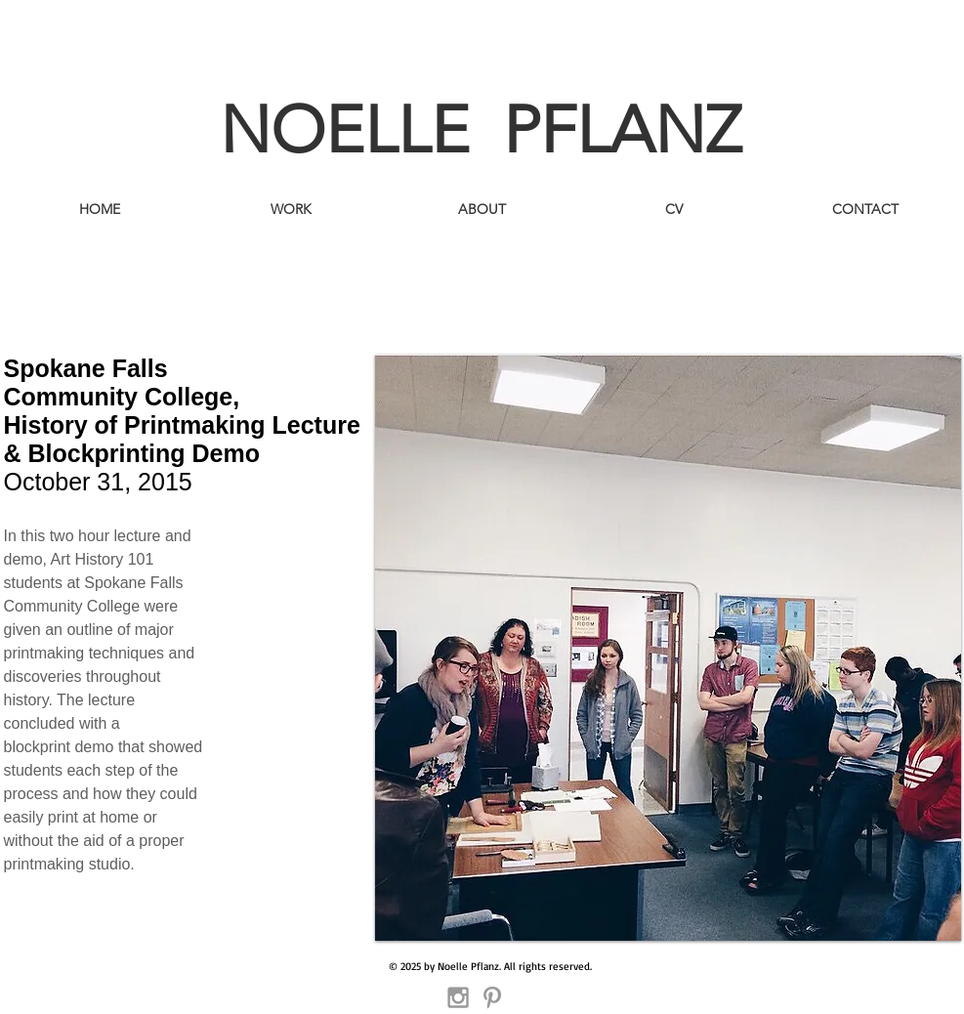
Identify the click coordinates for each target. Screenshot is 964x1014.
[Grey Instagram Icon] (458, 997)
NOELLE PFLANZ (480, 130)
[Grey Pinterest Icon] (492, 997)
